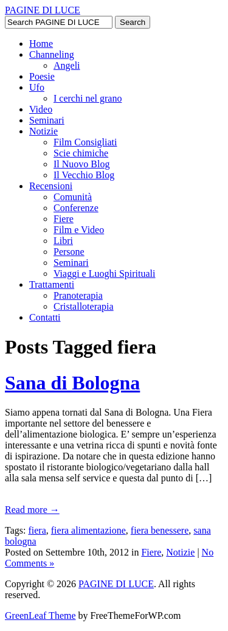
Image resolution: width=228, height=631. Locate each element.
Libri (63, 240)
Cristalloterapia (84, 306)
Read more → (32, 509)
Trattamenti (51, 284)
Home (41, 43)
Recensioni (50, 186)
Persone (69, 251)
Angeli (67, 65)
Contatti (45, 317)
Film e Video (79, 230)
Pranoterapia (78, 295)
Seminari (46, 120)
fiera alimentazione (88, 530)
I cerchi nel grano (88, 98)
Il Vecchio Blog (84, 175)
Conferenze (76, 208)
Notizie (43, 131)
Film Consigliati (85, 142)
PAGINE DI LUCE (42, 10)
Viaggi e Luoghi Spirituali (104, 273)
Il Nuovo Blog (81, 164)
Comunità (73, 197)
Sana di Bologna (72, 383)
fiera (37, 530)
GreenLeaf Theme (40, 615)
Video (40, 109)
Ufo (36, 87)
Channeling (51, 54)
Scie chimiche (81, 153)
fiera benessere (160, 530)
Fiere (64, 219)
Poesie (42, 76)
